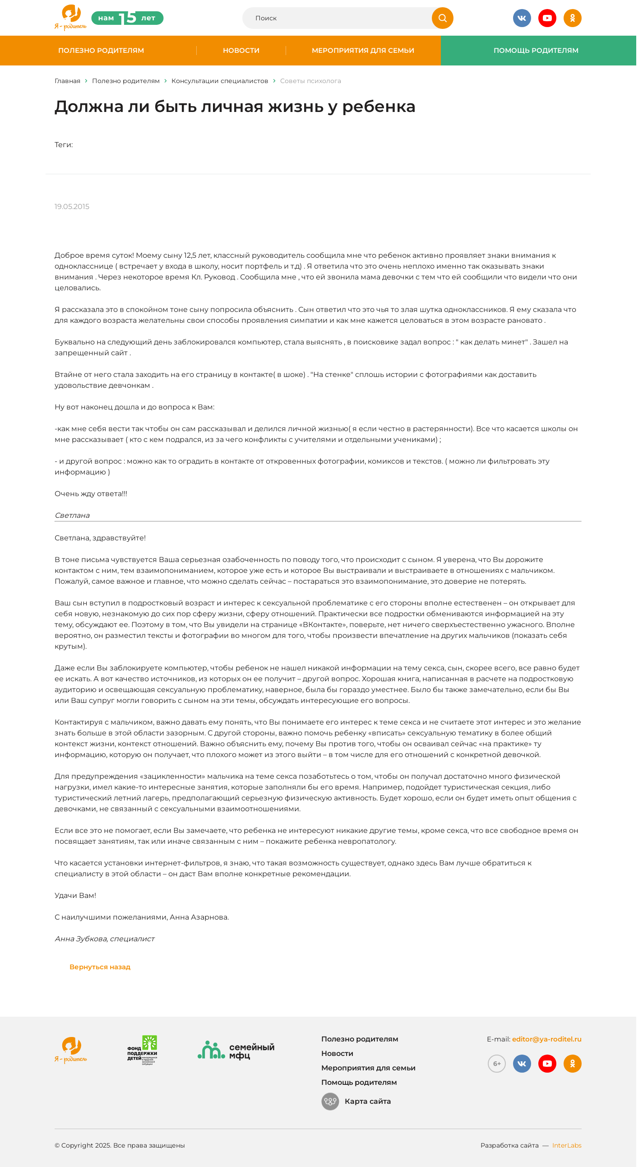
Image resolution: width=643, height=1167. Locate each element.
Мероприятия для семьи (363, 50)
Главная (67, 81)
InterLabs (567, 1145)
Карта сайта (356, 1102)
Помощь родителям (536, 50)
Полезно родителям (101, 50)
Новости (241, 50)
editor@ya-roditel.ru (547, 1039)
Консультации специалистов (219, 81)
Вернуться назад (99, 966)
